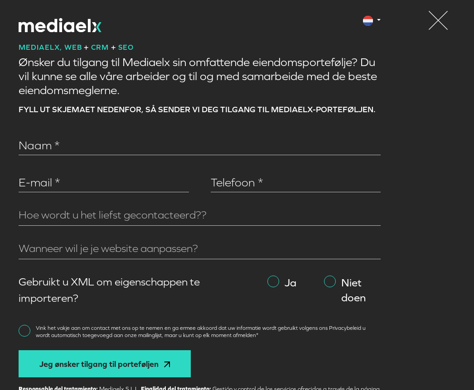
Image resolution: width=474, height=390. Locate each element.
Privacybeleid (346, 328)
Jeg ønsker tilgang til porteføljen (104, 364)
